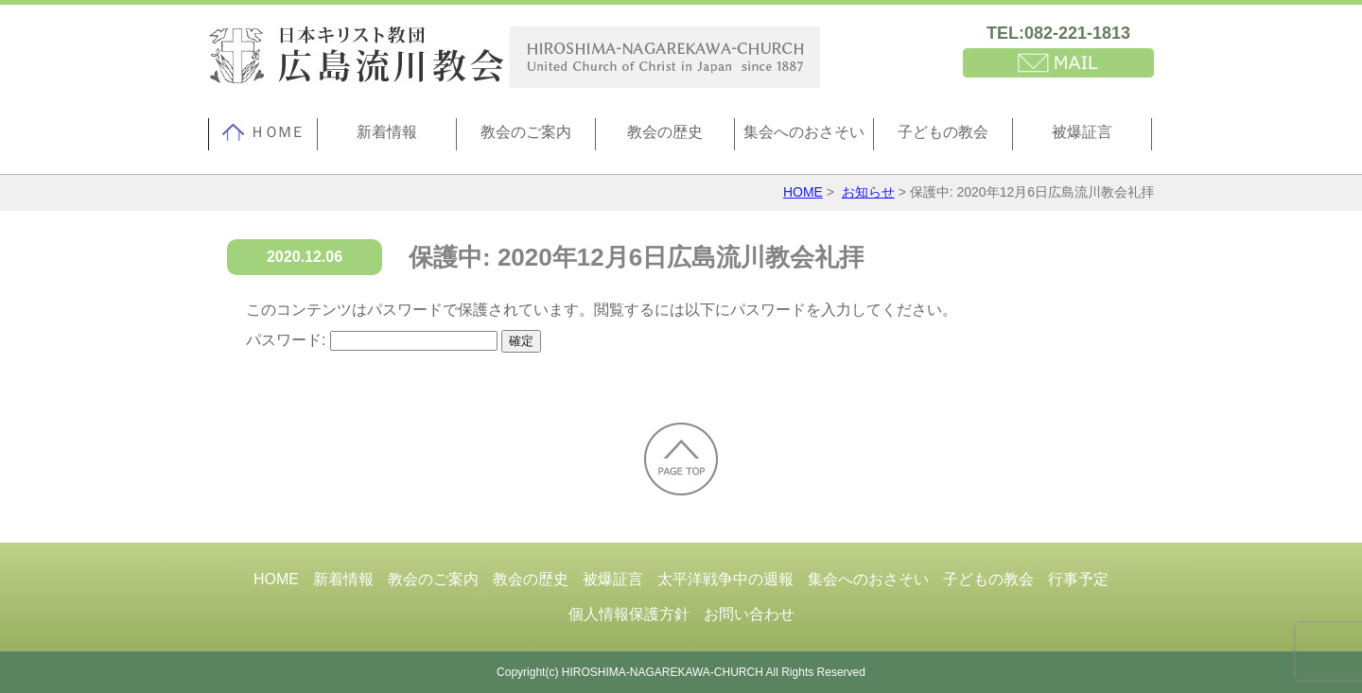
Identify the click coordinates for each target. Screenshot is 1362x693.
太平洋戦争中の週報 (725, 579)
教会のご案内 (525, 132)
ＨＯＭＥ (263, 132)
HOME (803, 191)
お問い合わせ (749, 614)
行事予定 (1078, 579)
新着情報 (387, 132)
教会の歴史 (665, 132)
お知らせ (868, 191)
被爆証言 (1082, 132)
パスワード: (372, 340)
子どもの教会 (943, 132)
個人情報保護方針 (629, 614)
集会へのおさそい (803, 132)
